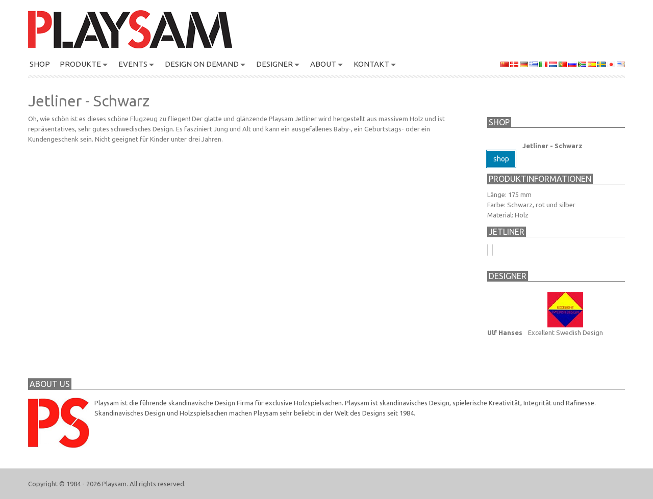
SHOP (40, 64)
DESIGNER (274, 64)
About (323, 64)
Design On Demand (202, 64)
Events (132, 64)
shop (501, 159)
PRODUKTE (80, 64)
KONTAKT (371, 64)
